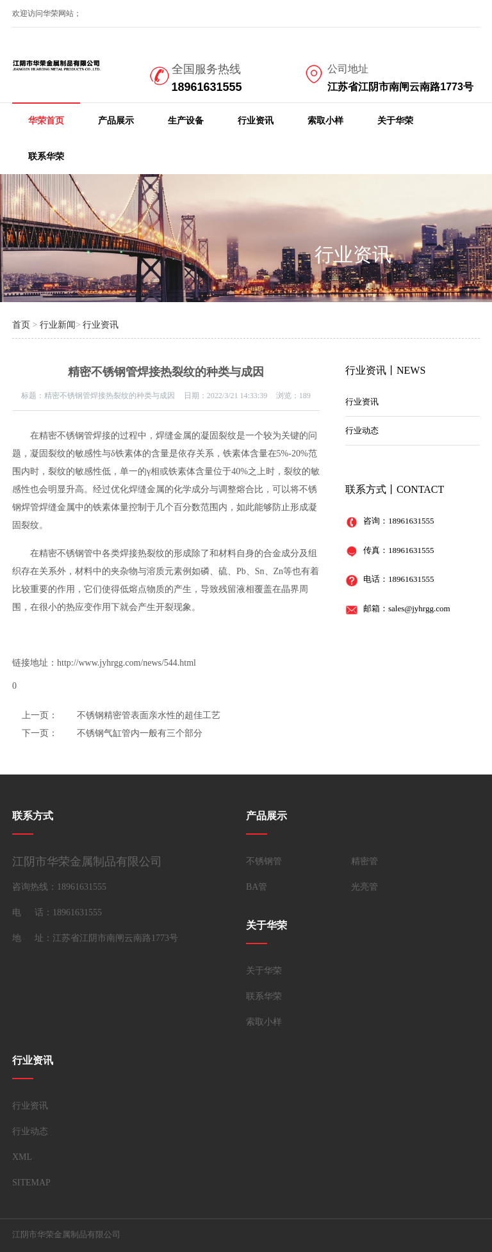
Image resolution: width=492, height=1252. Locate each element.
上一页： (40, 715)
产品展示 (116, 120)
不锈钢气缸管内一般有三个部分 (139, 733)
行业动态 (362, 430)
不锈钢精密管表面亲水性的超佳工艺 (148, 715)
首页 (21, 325)
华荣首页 (46, 120)
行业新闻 (58, 325)
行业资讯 (256, 120)
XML (22, 1157)
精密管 (364, 861)
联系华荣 (46, 156)
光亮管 (364, 887)
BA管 (256, 887)
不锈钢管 (264, 861)
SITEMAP (31, 1182)
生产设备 (186, 120)
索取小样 (325, 120)
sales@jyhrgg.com (419, 608)
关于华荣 (395, 120)
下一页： (40, 733)
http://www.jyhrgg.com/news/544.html (126, 663)
